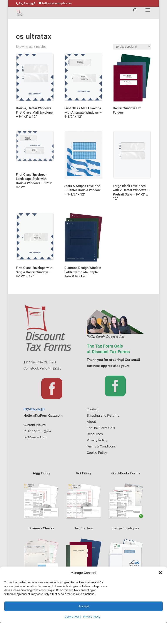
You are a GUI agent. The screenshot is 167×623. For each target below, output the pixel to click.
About (91, 422)
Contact (93, 409)
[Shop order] (132, 47)
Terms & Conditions (101, 446)
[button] (160, 573)
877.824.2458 (27, 3)
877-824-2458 (34, 409)
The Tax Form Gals (101, 428)
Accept (83, 606)
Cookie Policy (73, 616)
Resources (95, 434)
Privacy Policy (91, 616)
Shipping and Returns (103, 416)
